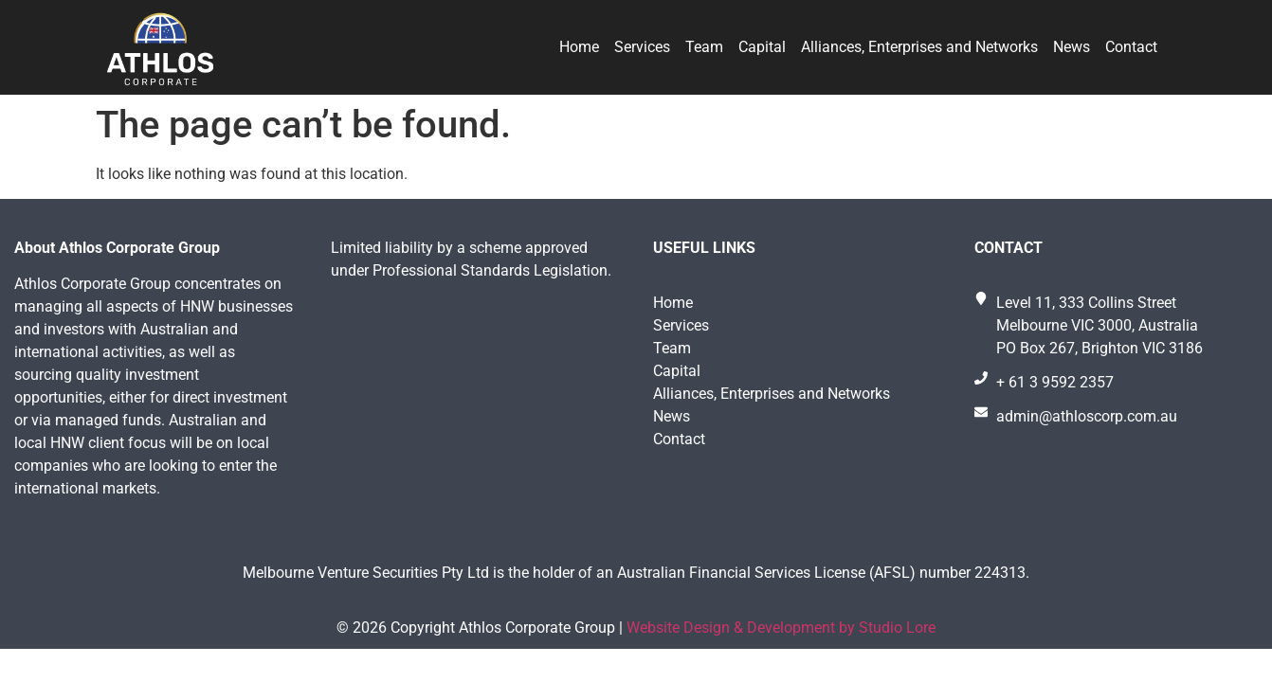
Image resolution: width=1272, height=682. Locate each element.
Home (579, 47)
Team (704, 47)
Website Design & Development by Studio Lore (781, 628)
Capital (762, 47)
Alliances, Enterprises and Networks (919, 47)
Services (642, 47)
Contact (1131, 47)
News (1071, 47)
